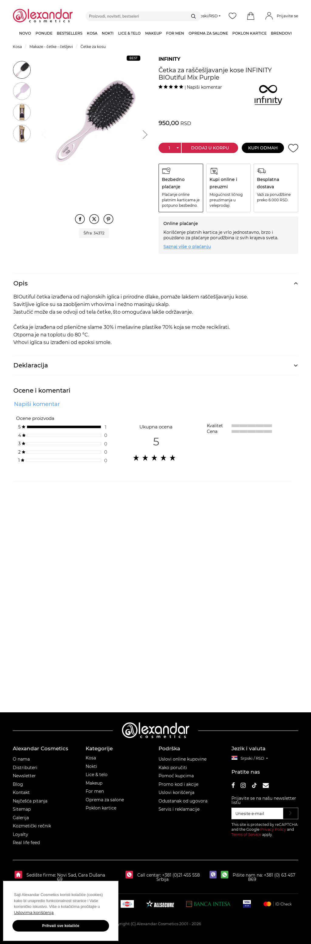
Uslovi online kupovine (183, 759)
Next (144, 133)
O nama (21, 759)
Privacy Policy (273, 829)
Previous (43, 133)
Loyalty (20, 834)
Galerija (21, 817)
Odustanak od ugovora (183, 801)
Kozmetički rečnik (32, 826)
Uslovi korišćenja (176, 792)
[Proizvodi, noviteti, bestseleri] (143, 16)
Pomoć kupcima (176, 776)
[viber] (215, 875)
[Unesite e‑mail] (257, 813)
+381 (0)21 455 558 (180, 875)
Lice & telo (97, 774)
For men (95, 791)
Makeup (94, 783)
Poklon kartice (101, 808)
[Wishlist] (233, 16)
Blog (18, 784)
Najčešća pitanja (30, 801)
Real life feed (26, 842)
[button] (251, 16)
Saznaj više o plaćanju (187, 246)
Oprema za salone (105, 800)
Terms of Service (246, 834)
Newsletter (24, 776)
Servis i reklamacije (179, 809)
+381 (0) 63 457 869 (271, 877)
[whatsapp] (226, 875)
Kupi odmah (263, 148)
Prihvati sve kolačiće (60, 926)
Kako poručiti (173, 767)
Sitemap (22, 809)
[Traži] (193, 16)
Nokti (91, 766)
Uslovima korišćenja (34, 912)
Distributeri (25, 767)
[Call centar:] (130, 875)
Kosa (91, 758)
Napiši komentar (204, 87)
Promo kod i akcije (178, 784)
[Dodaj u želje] (293, 148)
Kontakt (21, 792)
